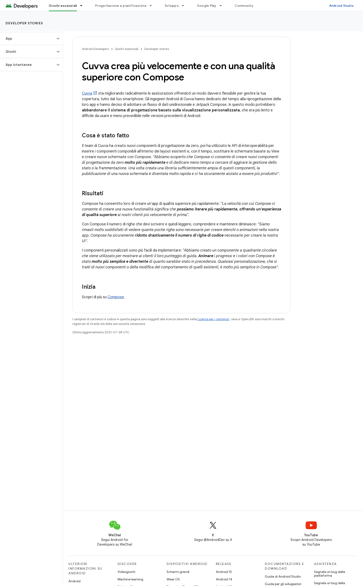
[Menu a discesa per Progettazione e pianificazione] (153, 5)
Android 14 (224, 579)
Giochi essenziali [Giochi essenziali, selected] (63, 6)
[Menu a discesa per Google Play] (222, 5)
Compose (116, 297)
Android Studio (341, 6)
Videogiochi (126, 572)
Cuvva (87, 93)
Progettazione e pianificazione (121, 6)
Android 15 (224, 572)
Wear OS (173, 579)
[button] (27, 38)
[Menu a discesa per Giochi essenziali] (83, 5)
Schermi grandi (178, 572)
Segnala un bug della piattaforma (329, 574)
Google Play (206, 6)
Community (244, 6)
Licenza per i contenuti (213, 319)
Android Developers (95, 49)
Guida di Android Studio (283, 576)
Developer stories (24, 23)
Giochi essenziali (126, 49)
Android (74, 581)
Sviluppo (172, 6)
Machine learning (130, 579)
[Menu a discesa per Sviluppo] (185, 5)
